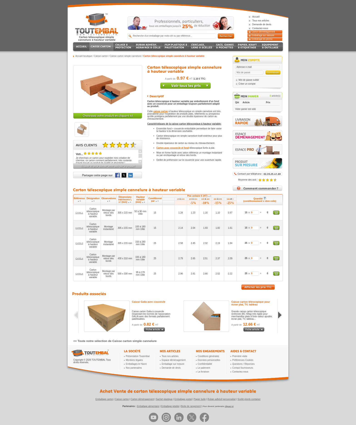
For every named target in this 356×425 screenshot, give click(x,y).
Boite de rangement (191, 406)
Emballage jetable (170, 406)
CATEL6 (79, 274)
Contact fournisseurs (242, 368)
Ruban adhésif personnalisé (222, 399)
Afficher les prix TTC (258, 287)
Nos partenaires (134, 368)
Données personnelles (209, 360)
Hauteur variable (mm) (140, 199)
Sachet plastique (164, 399)
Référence (79, 199)
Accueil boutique (83, 56)
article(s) (275, 96)
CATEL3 (79, 243)
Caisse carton (101, 56)
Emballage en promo (262, 39)
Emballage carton (104, 399)
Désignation (93, 199)
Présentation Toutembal (138, 356)
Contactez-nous (240, 371)
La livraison (203, 371)
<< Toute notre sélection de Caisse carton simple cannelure (115, 341)
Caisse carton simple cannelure (125, 56)
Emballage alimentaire (148, 406)
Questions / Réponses (243, 364)
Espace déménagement (174, 360)
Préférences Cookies (242, 360)
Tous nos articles (170, 356)
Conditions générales (208, 356)
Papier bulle (200, 399)
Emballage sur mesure (263, 35)
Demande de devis (171, 368)
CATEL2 (79, 228)
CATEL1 (79, 213)
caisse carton (160, 111)
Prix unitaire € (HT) (199, 196)
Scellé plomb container (248, 399)
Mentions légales (134, 360)
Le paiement (204, 368)
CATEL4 (79, 258)
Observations (108, 199)
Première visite (239, 356)
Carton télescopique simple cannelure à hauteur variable (173, 56)
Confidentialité (205, 364)
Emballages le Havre (136, 364)
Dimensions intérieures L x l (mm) (125, 199)
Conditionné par (155, 199)
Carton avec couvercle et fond (172, 148)
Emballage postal (183, 399)
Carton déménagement (263, 31)
